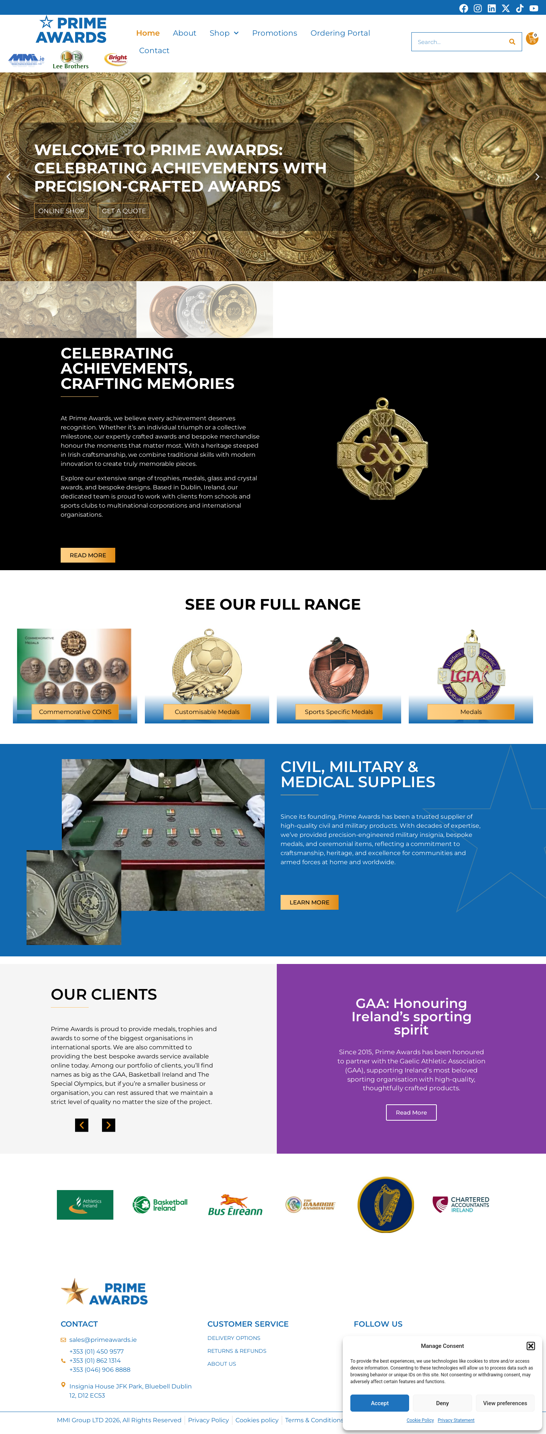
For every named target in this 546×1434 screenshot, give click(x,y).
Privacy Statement (456, 1420)
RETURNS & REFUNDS (237, 1351)
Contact (154, 50)
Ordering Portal (340, 33)
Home (148, 33)
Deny (442, 1403)
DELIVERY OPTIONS (233, 1338)
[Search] (512, 42)
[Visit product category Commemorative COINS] (75, 670)
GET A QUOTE (124, 211)
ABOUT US (221, 1363)
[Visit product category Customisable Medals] (207, 670)
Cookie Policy (420, 1420)
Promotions (274, 33)
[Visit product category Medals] (471, 670)
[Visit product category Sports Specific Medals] (339, 670)
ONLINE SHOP (61, 211)
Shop (224, 33)
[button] (531, 1346)
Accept (380, 1403)
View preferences (505, 1403)
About (184, 33)
